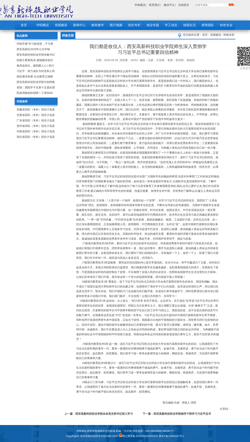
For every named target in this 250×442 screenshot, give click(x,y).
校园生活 (189, 25)
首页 (24, 25)
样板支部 (228, 34)
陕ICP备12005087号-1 (171, 436)
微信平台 (169, 4)
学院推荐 (22, 101)
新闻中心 (79, 25)
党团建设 (61, 25)
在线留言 (183, 4)
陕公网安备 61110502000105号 (139, 436)
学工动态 (171, 25)
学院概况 (42, 25)
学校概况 (140, 4)
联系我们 (154, 4)
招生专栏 (134, 25)
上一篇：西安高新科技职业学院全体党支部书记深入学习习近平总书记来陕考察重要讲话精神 (98, 414)
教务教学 (97, 25)
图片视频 (116, 25)
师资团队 (208, 25)
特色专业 (226, 25)
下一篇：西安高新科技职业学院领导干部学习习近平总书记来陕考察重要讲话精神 (177, 414)
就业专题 (152, 25)
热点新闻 (22, 35)
